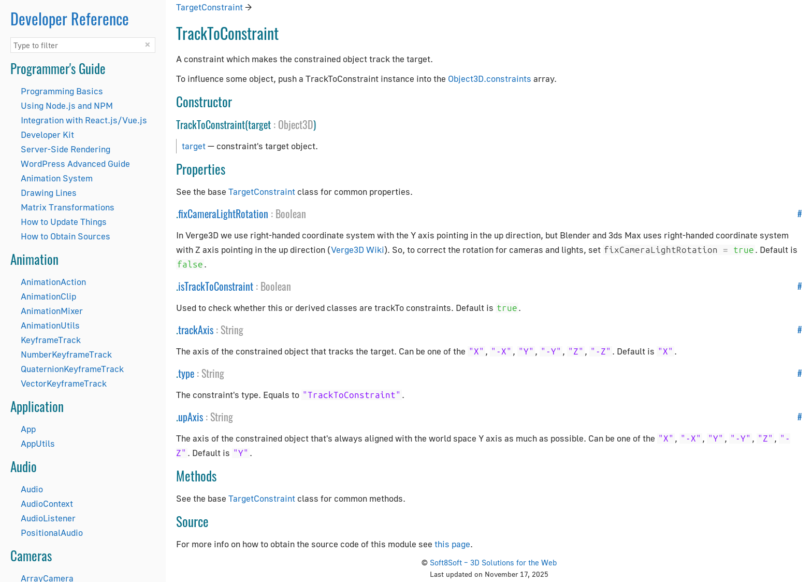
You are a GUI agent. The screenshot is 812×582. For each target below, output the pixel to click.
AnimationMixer (52, 310)
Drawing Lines (49, 192)
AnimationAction (53, 281)
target (194, 145)
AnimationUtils (50, 325)
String (232, 329)
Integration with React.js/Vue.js (84, 120)
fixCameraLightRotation (223, 213)
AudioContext (47, 503)
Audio (32, 489)
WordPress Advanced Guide (75, 163)
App (28, 428)
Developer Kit (47, 134)
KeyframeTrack (51, 339)
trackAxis (195, 329)
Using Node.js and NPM (67, 105)
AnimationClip (48, 296)
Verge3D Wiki (357, 249)
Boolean (291, 213)
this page (452, 543)
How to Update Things (64, 221)
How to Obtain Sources (65, 236)
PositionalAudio (52, 532)
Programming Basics (62, 91)
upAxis (190, 416)
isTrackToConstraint (215, 286)
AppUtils (38, 443)
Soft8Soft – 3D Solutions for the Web (493, 562)
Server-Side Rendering (65, 149)
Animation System (57, 178)
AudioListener (48, 518)
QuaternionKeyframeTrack (72, 368)
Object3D (295, 124)
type (186, 373)
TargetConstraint (209, 7)
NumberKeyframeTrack (66, 354)
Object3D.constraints (489, 78)
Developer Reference (69, 18)
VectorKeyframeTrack (64, 383)
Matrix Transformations (67, 207)
